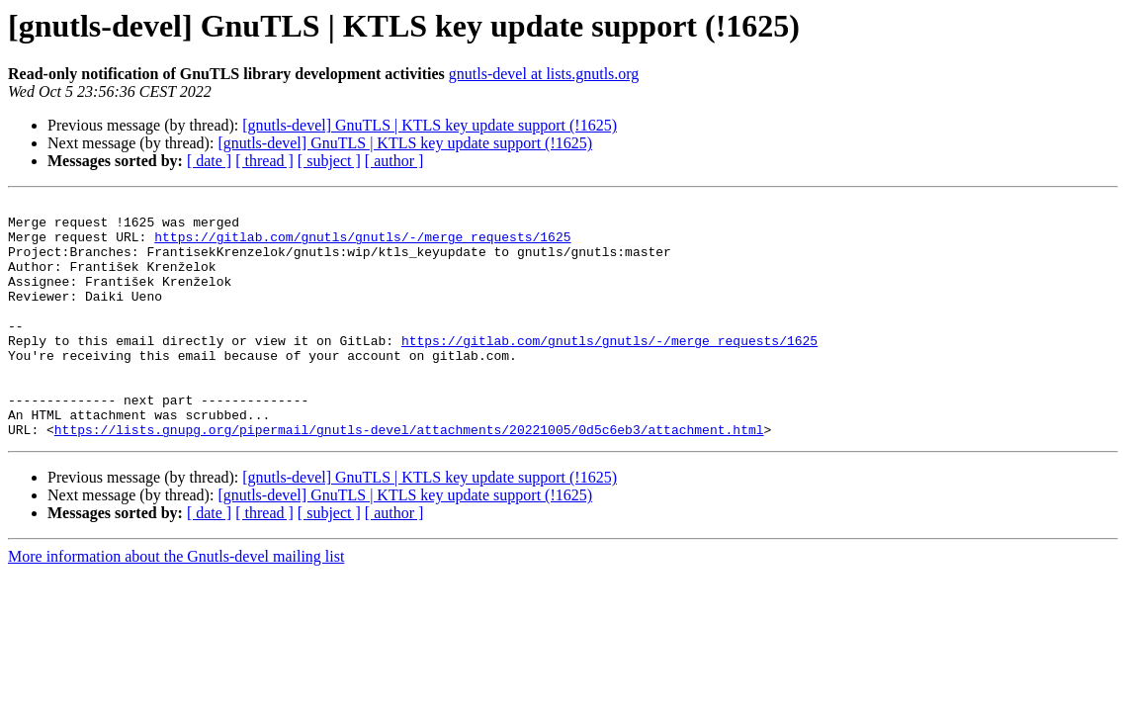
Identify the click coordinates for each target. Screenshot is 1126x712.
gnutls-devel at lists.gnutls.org (544, 73)
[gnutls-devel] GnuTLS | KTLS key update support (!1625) (429, 125)
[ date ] (209, 160)
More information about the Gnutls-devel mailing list (176, 603)
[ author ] (394, 160)
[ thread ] (264, 160)
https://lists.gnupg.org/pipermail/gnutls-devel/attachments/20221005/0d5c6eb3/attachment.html (409, 477)
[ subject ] (329, 160)
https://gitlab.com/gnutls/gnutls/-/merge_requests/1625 (362, 245)
